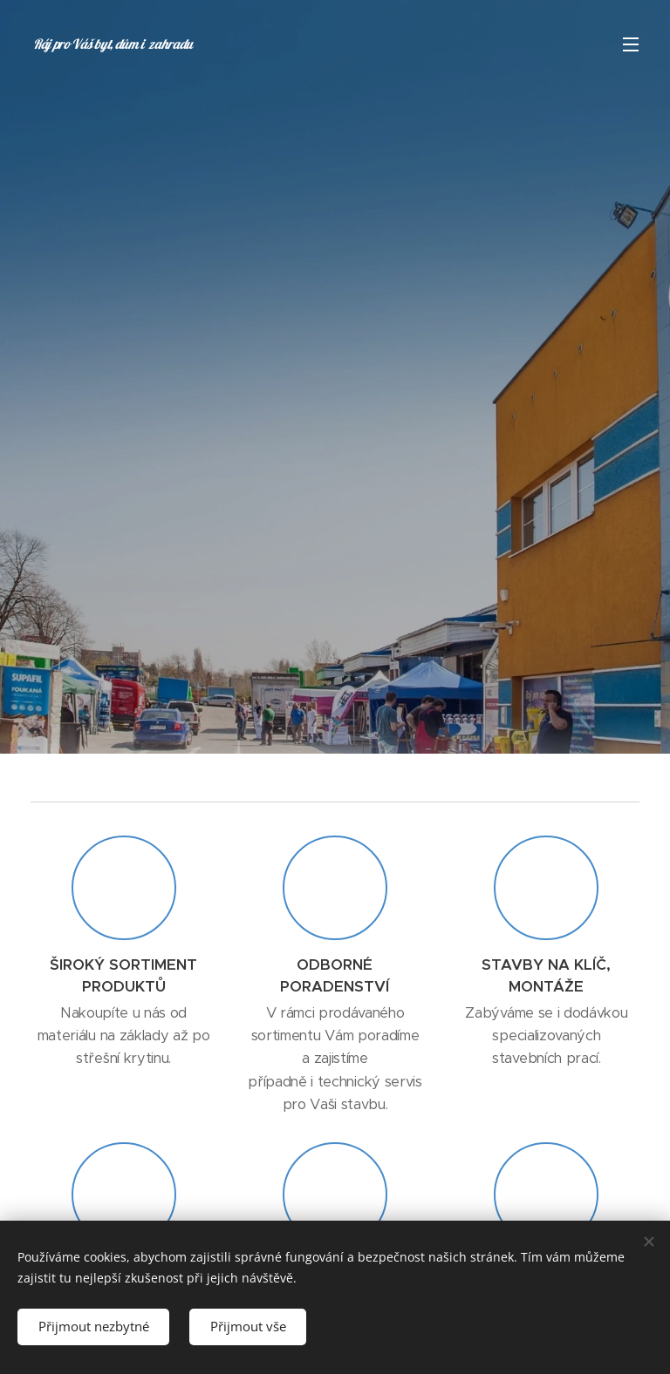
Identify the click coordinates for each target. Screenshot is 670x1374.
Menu (631, 44)
